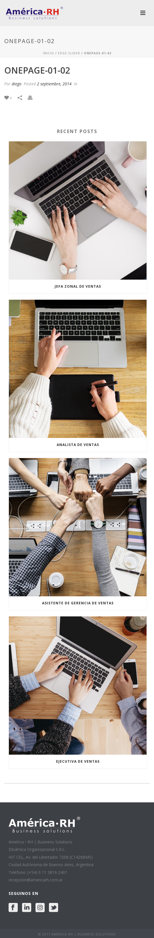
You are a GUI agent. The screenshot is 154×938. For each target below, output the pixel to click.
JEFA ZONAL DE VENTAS (78, 286)
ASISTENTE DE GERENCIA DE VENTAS (78, 603)
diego (16, 84)
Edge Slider (69, 53)
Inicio (48, 53)
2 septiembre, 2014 (54, 84)
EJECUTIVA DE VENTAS (78, 761)
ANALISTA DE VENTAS (78, 444)
